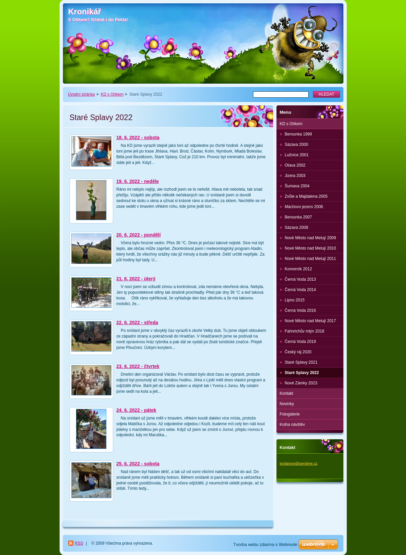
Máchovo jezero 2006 (304, 206)
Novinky (287, 403)
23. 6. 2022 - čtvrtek (138, 366)
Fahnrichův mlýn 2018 (304, 331)
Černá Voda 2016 (300, 310)
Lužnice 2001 (297, 155)
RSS (79, 543)
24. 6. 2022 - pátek (136, 410)
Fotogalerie (290, 414)
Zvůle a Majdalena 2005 (306, 196)
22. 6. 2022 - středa (137, 322)
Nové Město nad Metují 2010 (310, 248)
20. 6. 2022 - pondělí (138, 235)
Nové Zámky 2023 (301, 383)
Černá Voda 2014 (300, 289)
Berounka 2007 (298, 217)
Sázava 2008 (296, 227)
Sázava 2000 (296, 144)
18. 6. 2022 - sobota (138, 137)
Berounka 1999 (298, 134)
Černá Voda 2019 (300, 341)
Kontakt (287, 393)
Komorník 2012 (298, 269)
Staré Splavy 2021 (301, 362)
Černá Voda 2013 (300, 279)
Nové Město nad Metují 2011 (310, 258)
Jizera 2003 (295, 175)
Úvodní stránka (81, 94)
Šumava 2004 (297, 186)
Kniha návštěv (292, 424)
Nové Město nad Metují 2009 (310, 238)
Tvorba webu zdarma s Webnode (265, 544)
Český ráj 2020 (298, 352)
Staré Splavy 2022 (302, 372)
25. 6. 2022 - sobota (138, 463)
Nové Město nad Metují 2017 (310, 320)
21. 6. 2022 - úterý (136, 278)
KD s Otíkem (112, 94)
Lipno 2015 (295, 300)
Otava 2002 (295, 165)
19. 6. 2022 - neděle (137, 181)
